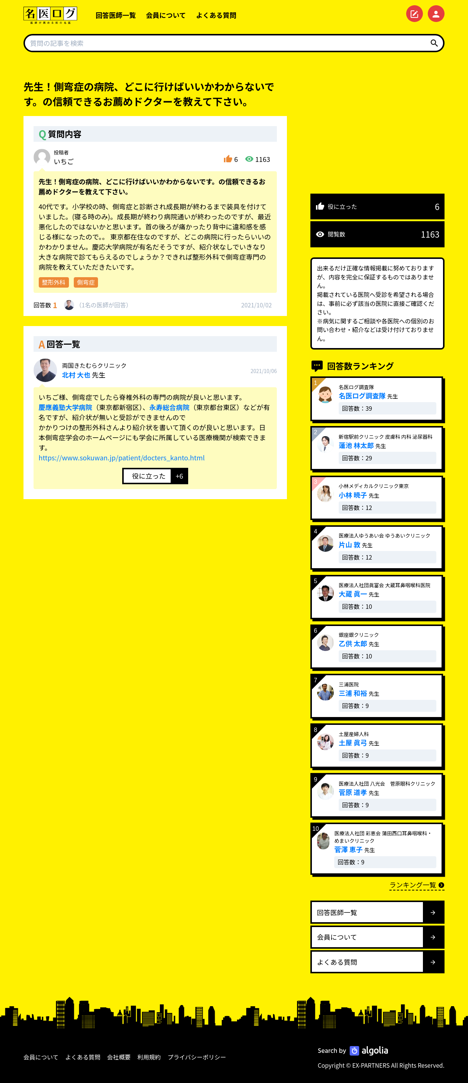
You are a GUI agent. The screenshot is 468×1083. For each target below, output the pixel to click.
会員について (166, 15)
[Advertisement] (377, 131)
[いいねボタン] (146, 476)
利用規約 (149, 1057)
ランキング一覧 (417, 884)
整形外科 (54, 282)
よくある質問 (216, 15)
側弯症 (86, 282)
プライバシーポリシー (197, 1057)
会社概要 (119, 1057)
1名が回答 (104, 305)
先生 (94, 370)
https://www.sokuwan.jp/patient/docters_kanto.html (122, 457)
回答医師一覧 (116, 15)
